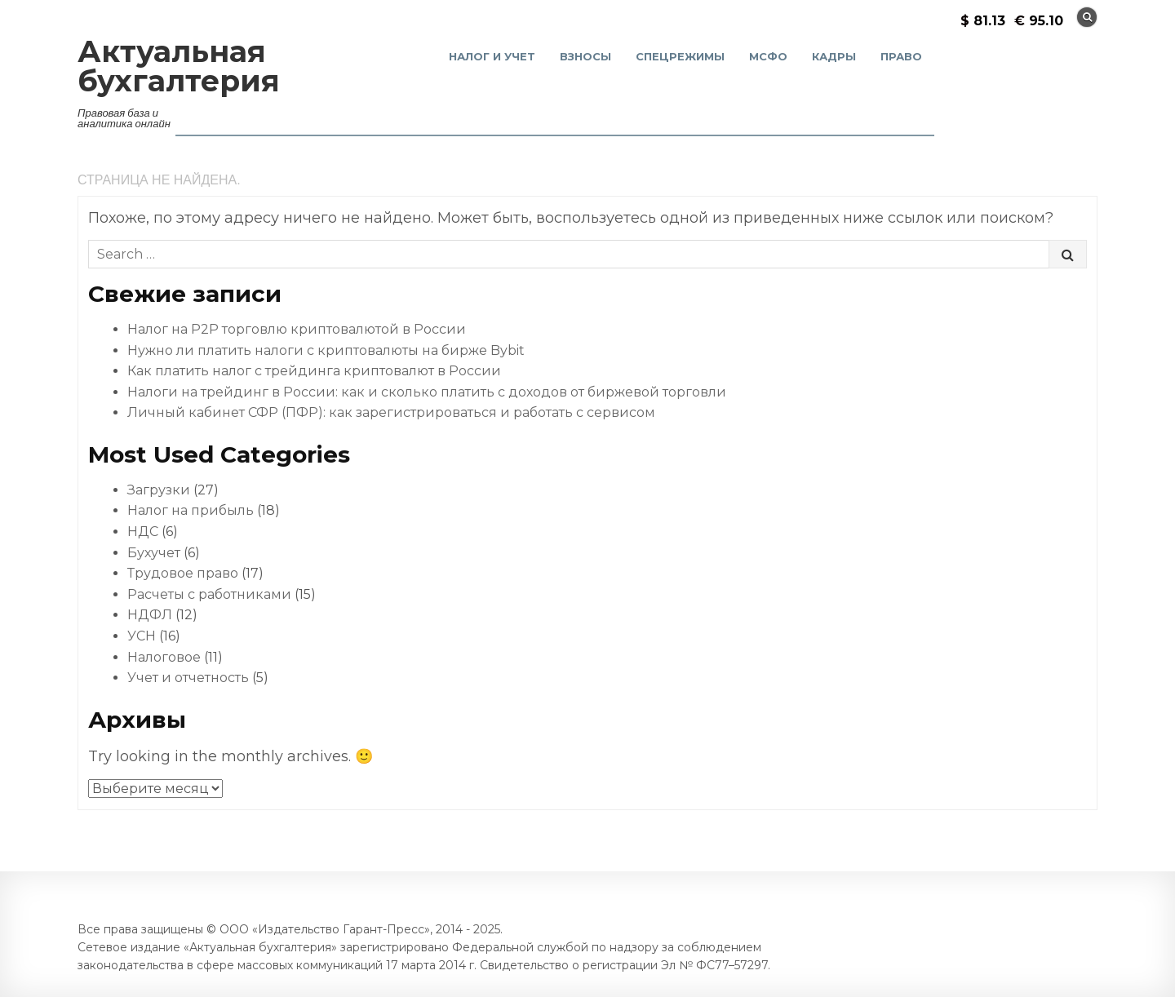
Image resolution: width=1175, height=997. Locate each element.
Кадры (834, 56)
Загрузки (158, 490)
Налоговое (164, 657)
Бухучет (153, 553)
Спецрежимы (680, 56)
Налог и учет (492, 56)
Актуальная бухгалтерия (179, 66)
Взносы (585, 56)
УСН (141, 636)
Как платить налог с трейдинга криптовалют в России (314, 371)
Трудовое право (182, 573)
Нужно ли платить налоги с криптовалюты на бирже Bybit (326, 350)
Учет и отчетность (188, 677)
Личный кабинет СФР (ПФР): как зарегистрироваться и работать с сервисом (391, 412)
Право (901, 56)
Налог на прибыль (190, 510)
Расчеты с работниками (209, 594)
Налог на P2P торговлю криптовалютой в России (296, 329)
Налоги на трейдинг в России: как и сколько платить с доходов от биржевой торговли (426, 392)
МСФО (768, 56)
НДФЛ (149, 615)
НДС (142, 531)
